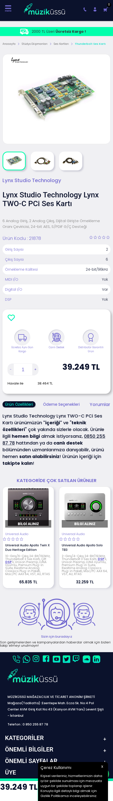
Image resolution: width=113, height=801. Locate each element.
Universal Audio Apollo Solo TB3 (82, 547)
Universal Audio (16, 534)
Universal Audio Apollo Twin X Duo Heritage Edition (27, 547)
